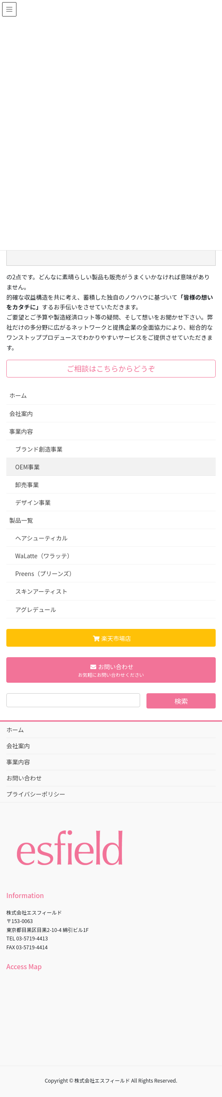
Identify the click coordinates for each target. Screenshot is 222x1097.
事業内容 (21, 431)
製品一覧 (21, 520)
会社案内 (21, 413)
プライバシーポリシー (35, 794)
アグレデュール (35, 609)
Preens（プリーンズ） (45, 573)
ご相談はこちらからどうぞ (111, 368)
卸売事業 (27, 484)
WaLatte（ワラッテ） (44, 555)
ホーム (18, 395)
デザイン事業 (33, 502)
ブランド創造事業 (38, 449)
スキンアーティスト (41, 591)
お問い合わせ (24, 778)
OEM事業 (27, 467)
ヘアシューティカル (41, 538)
